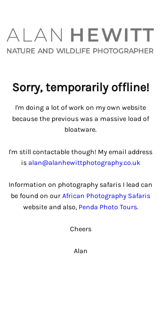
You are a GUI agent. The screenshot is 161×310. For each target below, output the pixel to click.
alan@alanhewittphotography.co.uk (84, 162)
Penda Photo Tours (108, 207)
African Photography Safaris (106, 196)
